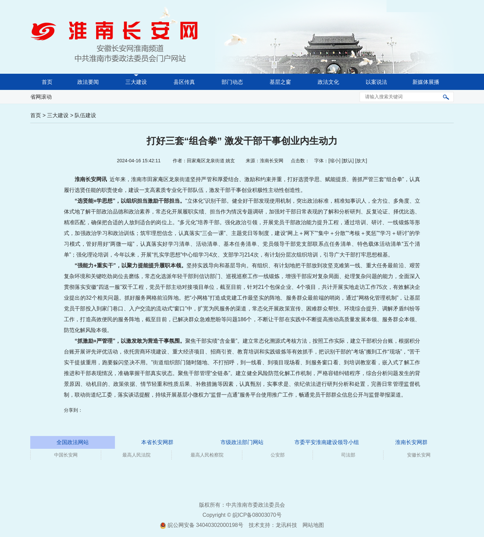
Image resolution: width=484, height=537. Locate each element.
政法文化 (328, 82)
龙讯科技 (286, 525)
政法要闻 (88, 82)
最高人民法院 (136, 455)
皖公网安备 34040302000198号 (201, 525)
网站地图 (313, 525)
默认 (348, 160)
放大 (361, 160)
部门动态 (232, 82)
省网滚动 (41, 97)
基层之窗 (280, 82)
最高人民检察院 (207, 455)
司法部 (348, 455)
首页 (47, 82)
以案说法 (376, 82)
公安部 (278, 455)
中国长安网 (66, 455)
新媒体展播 (425, 82)
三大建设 (136, 82)
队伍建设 (85, 115)
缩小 (334, 160)
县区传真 (184, 82)
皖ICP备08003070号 (257, 515)
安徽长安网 (419, 455)
